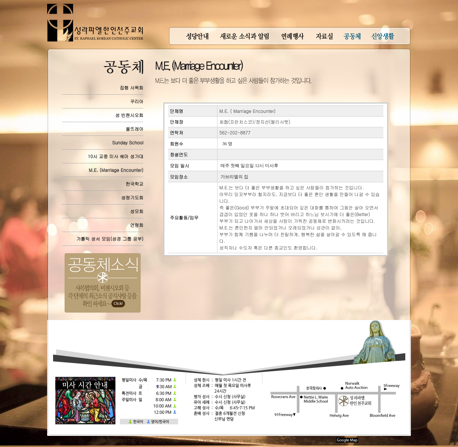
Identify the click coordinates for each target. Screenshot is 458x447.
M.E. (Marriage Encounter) (116, 170)
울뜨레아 (134, 128)
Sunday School (127, 142)
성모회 (136, 211)
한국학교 (134, 183)
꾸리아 (136, 101)
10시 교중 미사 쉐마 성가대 (116, 156)
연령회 (136, 225)
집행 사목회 (131, 87)
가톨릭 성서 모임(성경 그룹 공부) (109, 238)
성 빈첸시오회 (129, 115)
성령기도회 (132, 197)
